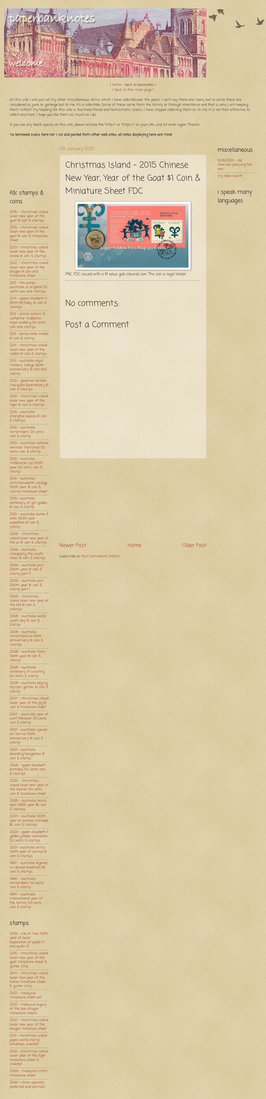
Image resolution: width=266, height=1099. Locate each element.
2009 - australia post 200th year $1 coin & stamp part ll (27, 570)
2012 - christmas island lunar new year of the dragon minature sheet (29, 1024)
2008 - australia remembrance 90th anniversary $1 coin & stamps (26, 638)
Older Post (194, 545)
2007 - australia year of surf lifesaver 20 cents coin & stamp (29, 719)
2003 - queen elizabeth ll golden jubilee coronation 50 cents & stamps (29, 836)
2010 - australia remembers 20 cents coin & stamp (27, 432)
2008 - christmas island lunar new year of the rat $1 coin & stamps (29, 603)
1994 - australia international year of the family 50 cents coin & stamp (26, 901)
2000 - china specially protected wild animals (27, 1084)
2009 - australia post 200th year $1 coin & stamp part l (27, 585)
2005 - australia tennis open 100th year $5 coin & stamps (28, 805)
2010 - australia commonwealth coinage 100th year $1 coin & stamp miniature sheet (28, 485)
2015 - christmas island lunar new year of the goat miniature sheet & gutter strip (29, 960)
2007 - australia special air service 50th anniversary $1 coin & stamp (28, 736)
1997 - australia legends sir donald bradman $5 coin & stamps (29, 867)
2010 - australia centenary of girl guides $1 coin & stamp (28, 503)
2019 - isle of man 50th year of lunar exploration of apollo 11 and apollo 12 (29, 940)
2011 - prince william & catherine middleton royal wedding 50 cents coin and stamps (28, 320)
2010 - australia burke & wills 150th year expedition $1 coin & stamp (29, 521)
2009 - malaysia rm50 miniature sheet (28, 1073)
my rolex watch (230, 176)
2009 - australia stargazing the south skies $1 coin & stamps (28, 554)
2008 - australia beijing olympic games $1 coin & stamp (29, 687)
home (116, 85)
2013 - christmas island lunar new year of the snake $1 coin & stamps (29, 252)
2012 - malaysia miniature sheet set (26, 995)
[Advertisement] (29, 163)
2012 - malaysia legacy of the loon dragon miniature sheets (28, 1009)
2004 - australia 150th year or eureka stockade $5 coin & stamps (29, 821)
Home (134, 545)
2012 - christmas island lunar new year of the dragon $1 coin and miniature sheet (29, 269)
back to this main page (133, 90)
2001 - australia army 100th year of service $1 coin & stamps (28, 852)
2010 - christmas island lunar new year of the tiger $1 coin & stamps (29, 401)
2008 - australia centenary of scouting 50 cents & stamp (27, 672)
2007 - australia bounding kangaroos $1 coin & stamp (27, 754)
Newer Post (73, 545)
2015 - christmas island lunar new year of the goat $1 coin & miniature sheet (29, 234)
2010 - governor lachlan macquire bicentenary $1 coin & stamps (29, 385)
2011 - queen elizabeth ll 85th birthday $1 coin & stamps (28, 303)
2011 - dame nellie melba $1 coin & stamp (29, 336)
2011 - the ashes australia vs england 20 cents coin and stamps (28, 287)
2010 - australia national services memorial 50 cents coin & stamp (29, 447)
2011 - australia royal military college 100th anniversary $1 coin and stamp (28, 367)
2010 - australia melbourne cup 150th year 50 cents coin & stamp (26, 465)
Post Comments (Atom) (100, 556)
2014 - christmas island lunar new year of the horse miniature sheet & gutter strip (29, 980)
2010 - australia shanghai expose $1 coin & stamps (28, 416)
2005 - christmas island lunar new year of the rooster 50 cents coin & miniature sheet (29, 787)
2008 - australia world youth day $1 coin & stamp (28, 620)
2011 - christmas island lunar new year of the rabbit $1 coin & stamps (28, 350)
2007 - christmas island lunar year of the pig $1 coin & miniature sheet (29, 703)
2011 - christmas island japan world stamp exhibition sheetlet (28, 1040)
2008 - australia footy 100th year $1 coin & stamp (27, 656)
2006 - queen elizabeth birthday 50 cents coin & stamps (28, 770)
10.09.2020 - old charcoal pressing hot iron (235, 165)
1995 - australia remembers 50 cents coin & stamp (27, 883)
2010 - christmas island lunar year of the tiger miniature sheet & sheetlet (29, 1058)
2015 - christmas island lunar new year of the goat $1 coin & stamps (29, 216)
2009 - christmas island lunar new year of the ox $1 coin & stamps (29, 538)
